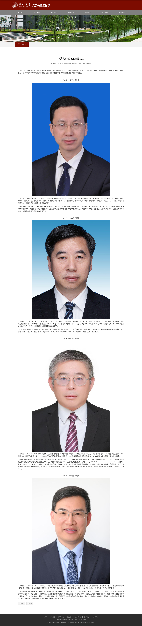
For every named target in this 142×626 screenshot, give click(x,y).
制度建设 (104, 12)
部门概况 (37, 12)
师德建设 (71, 12)
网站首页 (20, 12)
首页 (45, 617)
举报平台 (121, 12)
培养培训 (88, 12)
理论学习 (54, 12)
